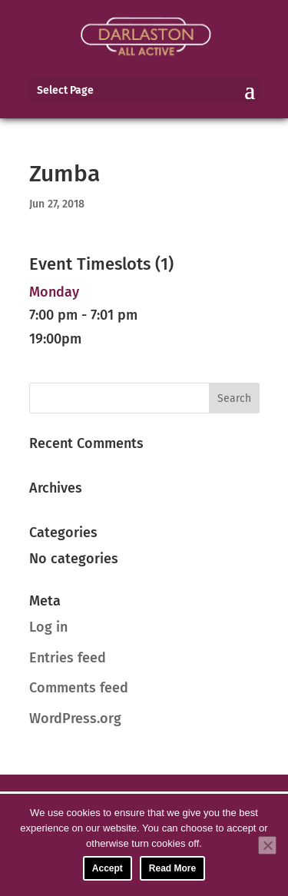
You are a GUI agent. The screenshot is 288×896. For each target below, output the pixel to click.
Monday (54, 292)
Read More (172, 868)
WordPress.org (75, 718)
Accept (107, 868)
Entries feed (67, 657)
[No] (267, 845)
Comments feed (78, 687)
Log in (48, 627)
